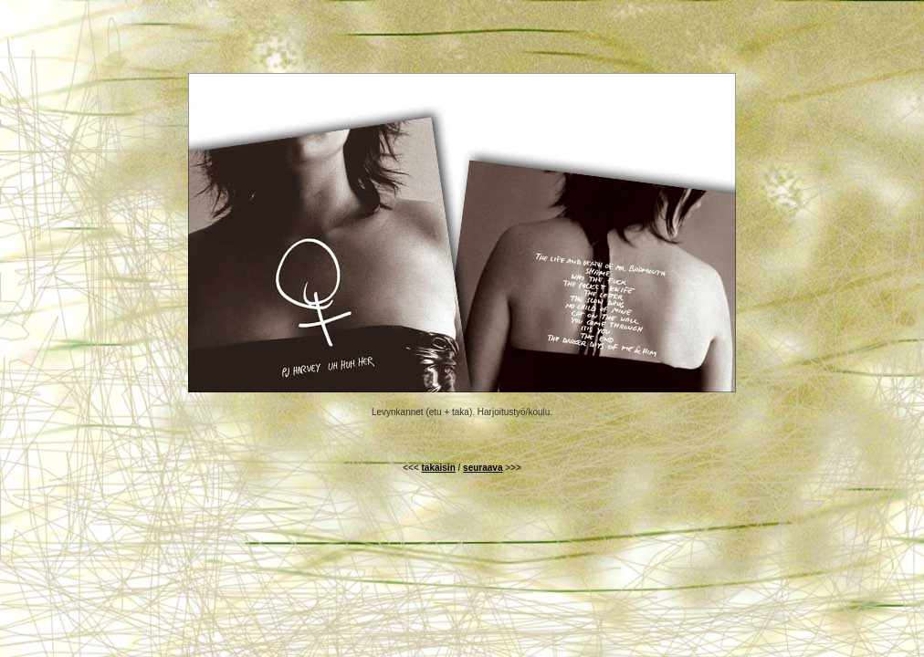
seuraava (482, 468)
